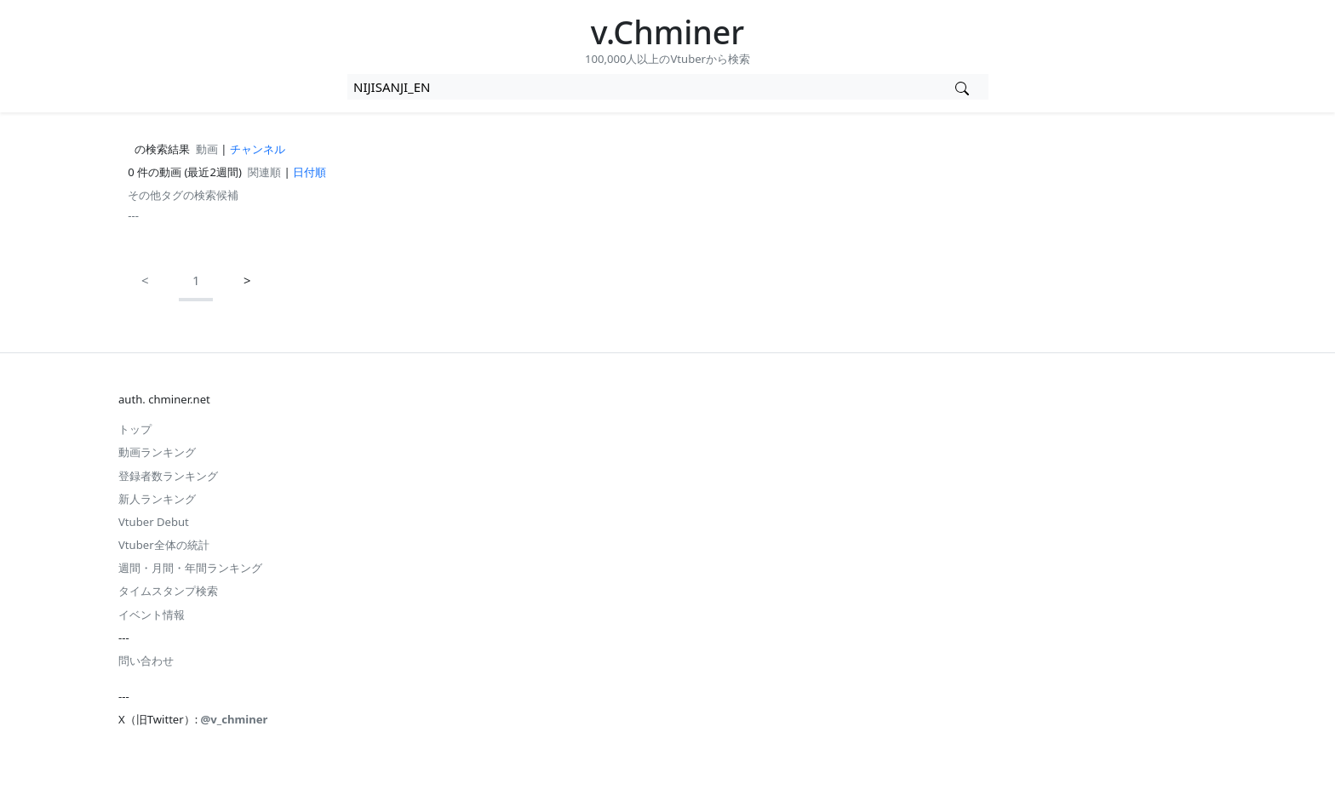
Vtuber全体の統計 (163, 544)
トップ (135, 429)
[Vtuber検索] (962, 87)
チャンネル (257, 149)
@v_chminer (234, 719)
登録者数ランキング (168, 475)
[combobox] (642, 87)
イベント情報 (151, 614)
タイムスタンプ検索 (168, 590)
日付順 (309, 172)
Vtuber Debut (153, 521)
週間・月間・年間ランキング (190, 567)
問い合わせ (146, 660)
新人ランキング (157, 498)
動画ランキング (157, 452)
